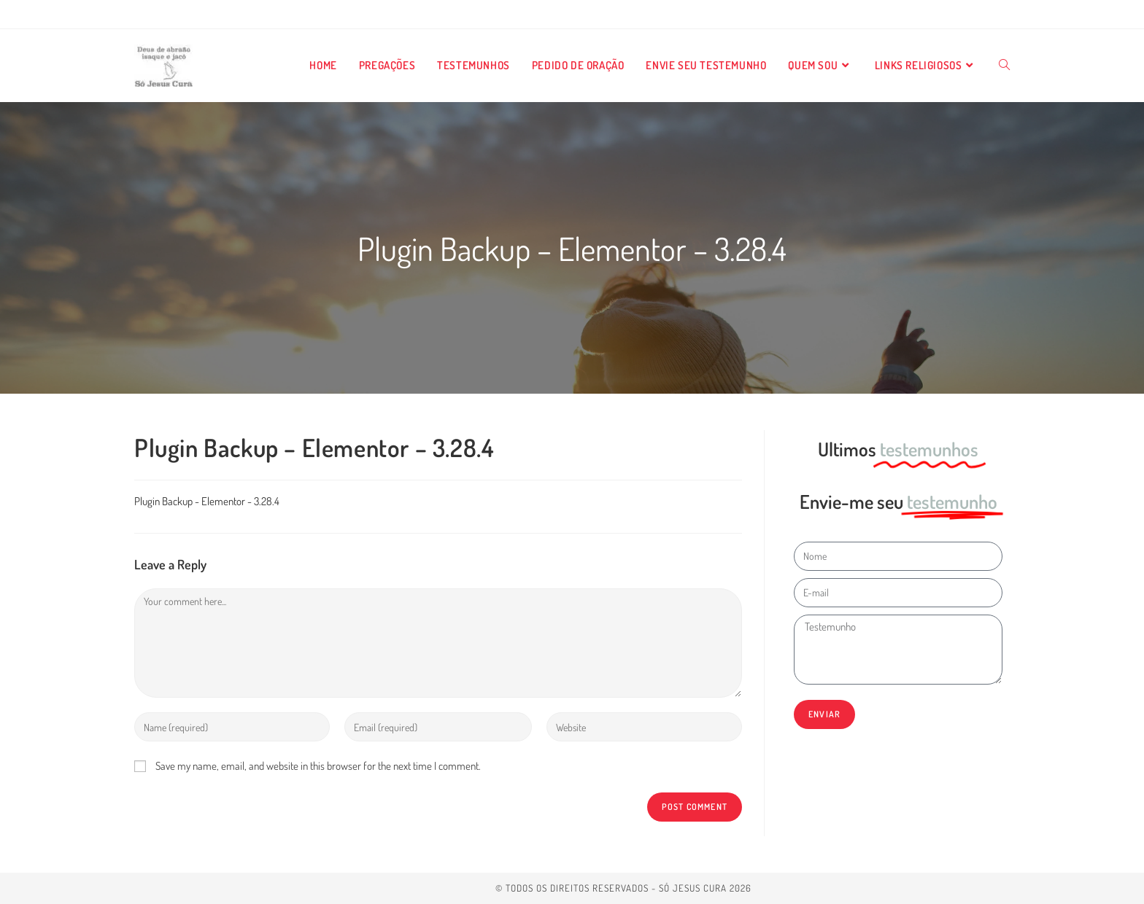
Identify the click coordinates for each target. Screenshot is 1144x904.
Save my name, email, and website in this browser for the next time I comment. (318, 766)
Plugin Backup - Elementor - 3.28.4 (206, 501)
